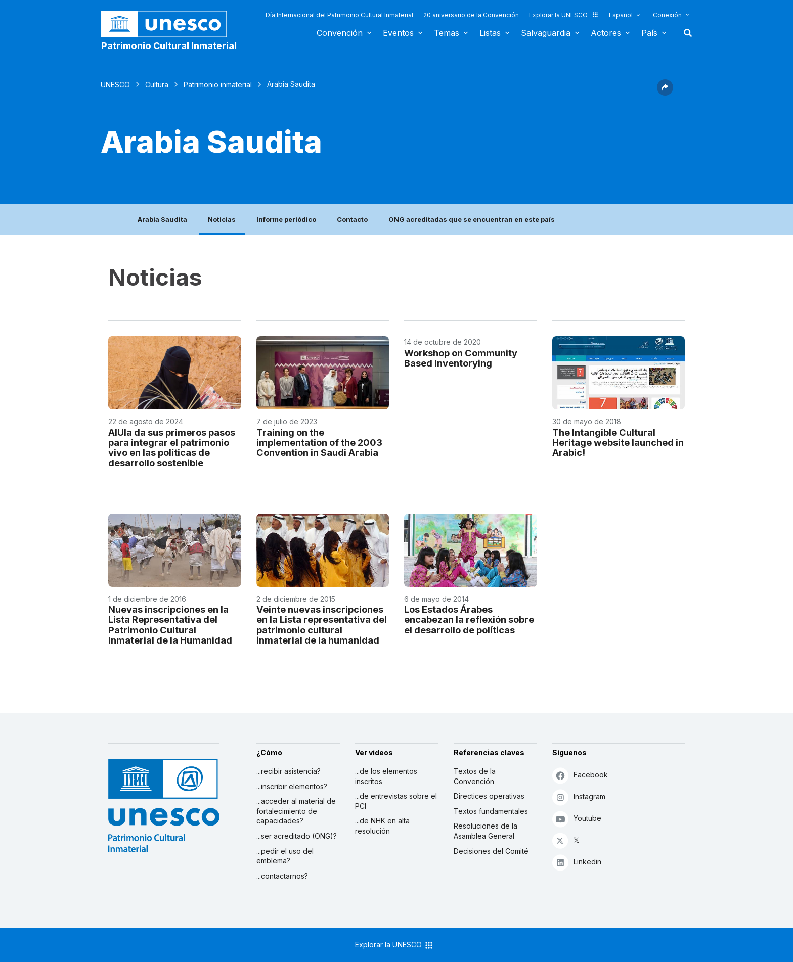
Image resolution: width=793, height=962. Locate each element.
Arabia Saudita (162, 219)
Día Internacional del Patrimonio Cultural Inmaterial (339, 15)
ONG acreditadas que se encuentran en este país (471, 219)
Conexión (667, 15)
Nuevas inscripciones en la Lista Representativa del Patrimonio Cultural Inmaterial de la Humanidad (170, 624)
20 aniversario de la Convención (471, 15)
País (649, 33)
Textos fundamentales (491, 811)
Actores (606, 33)
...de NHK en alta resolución (382, 825)
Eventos (398, 33)
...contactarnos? (282, 876)
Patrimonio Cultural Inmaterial (169, 45)
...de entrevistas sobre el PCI (396, 801)
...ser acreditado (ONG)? (296, 836)
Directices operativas (489, 796)
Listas (490, 33)
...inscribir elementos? (291, 786)
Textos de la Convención (475, 776)
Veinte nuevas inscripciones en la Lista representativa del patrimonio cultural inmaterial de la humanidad (321, 624)
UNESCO (115, 84)
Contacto (352, 219)
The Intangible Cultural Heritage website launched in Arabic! (618, 442)
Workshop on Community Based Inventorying (460, 358)
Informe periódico (286, 219)
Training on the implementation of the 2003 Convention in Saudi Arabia (319, 442)
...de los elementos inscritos (386, 776)
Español (621, 15)
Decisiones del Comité (491, 851)
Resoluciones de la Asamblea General (485, 830)
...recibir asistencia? (288, 771)
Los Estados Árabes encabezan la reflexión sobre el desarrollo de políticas (469, 619)
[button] (665, 92)
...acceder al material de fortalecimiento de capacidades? (296, 811)
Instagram (578, 797)
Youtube (576, 819)
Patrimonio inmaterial (218, 84)
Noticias (222, 219)
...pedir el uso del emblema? (285, 856)
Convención (340, 33)
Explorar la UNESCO (564, 15)
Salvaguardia (545, 33)
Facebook (580, 775)
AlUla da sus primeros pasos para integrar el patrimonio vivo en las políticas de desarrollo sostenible (171, 447)
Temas (446, 33)
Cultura (156, 84)
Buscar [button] (685, 33)
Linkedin (576, 862)
